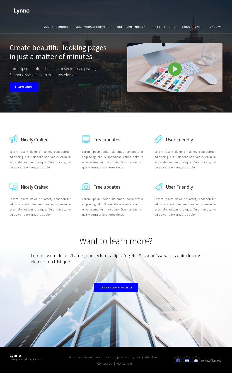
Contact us (104, 363)
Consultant (124, 363)
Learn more (24, 87)
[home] (22, 10)
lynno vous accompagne (93, 27)
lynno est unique (56, 27)
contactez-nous (163, 27)
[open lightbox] (174, 67)
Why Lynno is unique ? (84, 357)
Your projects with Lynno (123, 357)
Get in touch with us (116, 287)
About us (151, 357)
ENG (219, 27)
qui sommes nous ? (131, 27)
